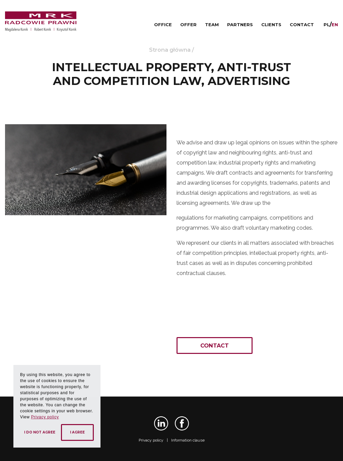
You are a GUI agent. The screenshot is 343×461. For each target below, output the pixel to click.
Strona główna (170, 49)
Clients (271, 24)
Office (163, 24)
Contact (302, 24)
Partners (240, 24)
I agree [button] (77, 432)
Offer (188, 24)
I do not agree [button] (39, 432)
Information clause (188, 440)
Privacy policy (151, 440)
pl (327, 24)
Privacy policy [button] (45, 417)
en (335, 24)
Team (212, 24)
